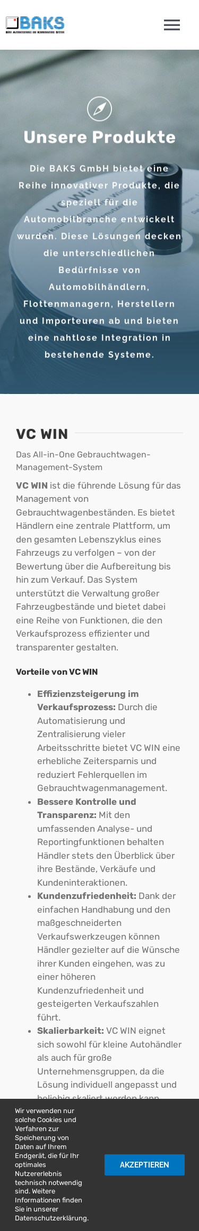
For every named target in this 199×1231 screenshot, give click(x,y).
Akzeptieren (144, 1165)
